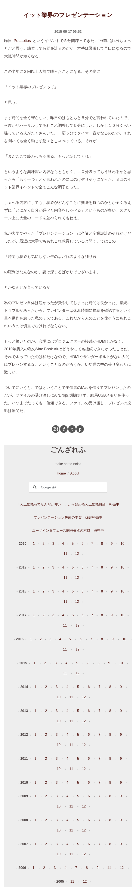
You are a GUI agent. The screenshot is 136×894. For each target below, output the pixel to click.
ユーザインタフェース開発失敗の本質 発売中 (68, 530)
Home (61, 473)
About (74, 473)
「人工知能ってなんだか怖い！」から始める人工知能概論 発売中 (68, 504)
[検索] (67, 487)
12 (77, 553)
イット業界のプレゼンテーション (68, 15)
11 (65, 553)
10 (122, 543)
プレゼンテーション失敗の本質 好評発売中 (68, 517)
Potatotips (22, 41)
